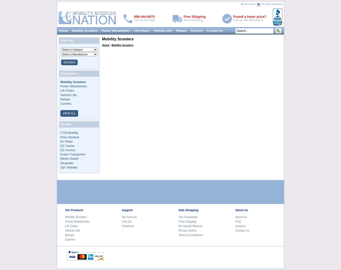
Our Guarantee (188, 217)
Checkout (277, 4)
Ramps (181, 31)
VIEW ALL (69, 113)
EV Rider (66, 141)
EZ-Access (67, 150)
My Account (247, 4)
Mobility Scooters (85, 31)
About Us (241, 217)
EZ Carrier (67, 146)
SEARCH (69, 62)
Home (63, 31)
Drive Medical (69, 137)
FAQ (238, 221)
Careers (240, 226)
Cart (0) (265, 4)
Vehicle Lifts (163, 31)
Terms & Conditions (191, 235)
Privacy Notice (188, 230)
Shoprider (67, 163)
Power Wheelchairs (116, 31)
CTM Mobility (69, 133)
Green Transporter (72, 154)
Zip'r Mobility (69, 167)
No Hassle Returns (190, 226)
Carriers (196, 31)
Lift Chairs (142, 31)
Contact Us (215, 31)
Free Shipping (187, 221)
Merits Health (69, 158)
